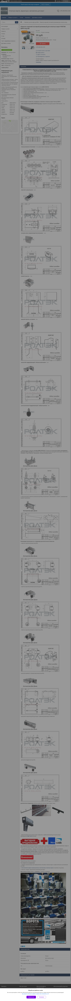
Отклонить (41, 997)
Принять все (31, 997)
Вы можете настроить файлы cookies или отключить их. (35, 993)
